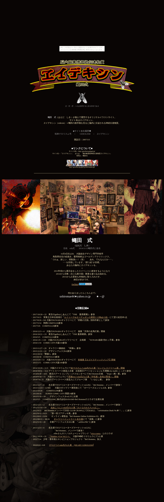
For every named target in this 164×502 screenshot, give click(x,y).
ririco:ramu (95, 433)
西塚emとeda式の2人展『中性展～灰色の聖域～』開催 (93, 376)
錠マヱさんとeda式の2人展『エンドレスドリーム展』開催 (98, 368)
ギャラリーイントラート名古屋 (68, 419)
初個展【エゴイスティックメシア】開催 (96, 360)
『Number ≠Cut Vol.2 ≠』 (60, 436)
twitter (75, 284)
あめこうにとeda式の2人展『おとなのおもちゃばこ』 (75, 407)
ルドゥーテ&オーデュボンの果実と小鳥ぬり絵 (85, 317)
